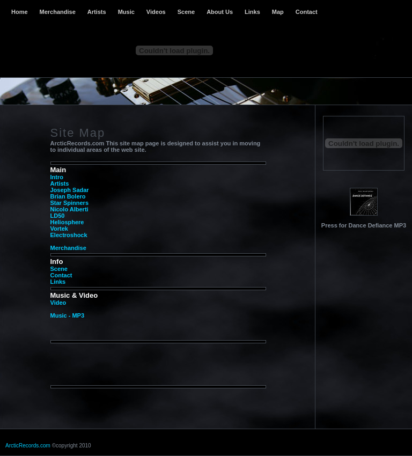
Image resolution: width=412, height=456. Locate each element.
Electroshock (68, 235)
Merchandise (58, 12)
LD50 (57, 215)
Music (126, 12)
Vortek (59, 228)
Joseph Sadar (69, 190)
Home (19, 12)
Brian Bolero (68, 196)
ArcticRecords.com (27, 445)
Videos (156, 12)
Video (58, 302)
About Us (220, 12)
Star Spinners (69, 203)
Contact (307, 12)
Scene (186, 12)
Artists (96, 12)
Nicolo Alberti (69, 209)
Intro (56, 177)
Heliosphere (67, 222)
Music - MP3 (67, 315)
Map (278, 12)
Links (252, 12)
